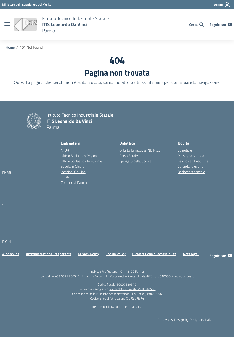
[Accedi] (222, 4)
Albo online (10, 254)
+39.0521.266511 (67, 276)
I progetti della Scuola (135, 161)
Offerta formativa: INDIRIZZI (140, 150)
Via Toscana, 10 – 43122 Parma (123, 271)
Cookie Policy (116, 254)
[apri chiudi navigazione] (7, 24)
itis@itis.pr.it (99, 276)
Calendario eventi (190, 166)
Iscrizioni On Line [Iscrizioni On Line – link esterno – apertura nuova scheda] (73, 171)
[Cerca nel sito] (196, 24)
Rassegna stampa (191, 155)
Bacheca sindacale (191, 171)
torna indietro (116, 82)
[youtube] (230, 24)
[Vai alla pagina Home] (10, 47)
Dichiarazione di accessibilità (154, 254)
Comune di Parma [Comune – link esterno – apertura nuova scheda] (74, 182)
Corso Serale (128, 155)
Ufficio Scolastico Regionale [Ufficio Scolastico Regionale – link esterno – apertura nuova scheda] (81, 155)
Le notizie (185, 150)
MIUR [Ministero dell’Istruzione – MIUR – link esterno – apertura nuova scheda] (65, 150)
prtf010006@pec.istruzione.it (174, 276)
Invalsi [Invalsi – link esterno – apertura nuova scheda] (65, 177)
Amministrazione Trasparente (48, 254)
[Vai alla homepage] (25, 24)
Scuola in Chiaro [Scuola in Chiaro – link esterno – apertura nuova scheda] (72, 166)
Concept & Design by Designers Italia (185, 319)
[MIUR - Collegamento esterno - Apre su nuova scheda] (26, 4)
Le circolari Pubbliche (193, 161)
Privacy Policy (88, 254)
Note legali (191, 254)
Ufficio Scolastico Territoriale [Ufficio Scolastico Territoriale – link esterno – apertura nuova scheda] (81, 161)
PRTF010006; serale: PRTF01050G (133, 289)
